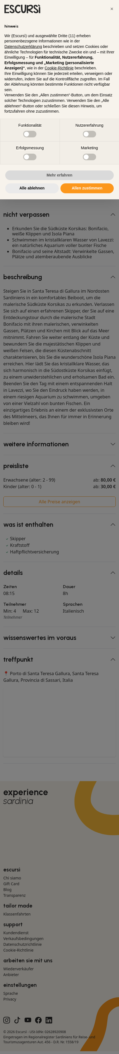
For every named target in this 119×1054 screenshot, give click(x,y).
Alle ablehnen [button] (31, 188)
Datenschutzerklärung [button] (23, 46)
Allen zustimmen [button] (87, 188)
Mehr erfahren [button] (59, 175)
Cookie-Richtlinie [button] (58, 68)
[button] (111, 8)
